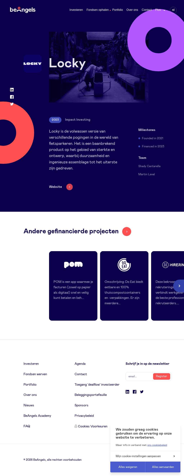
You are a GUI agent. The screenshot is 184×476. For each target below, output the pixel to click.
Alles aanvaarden (163, 467)
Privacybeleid (84, 415)
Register (161, 376)
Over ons (132, 9)
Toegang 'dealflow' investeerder (97, 384)
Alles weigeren (127, 467)
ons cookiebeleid (157, 445)
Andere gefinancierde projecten (71, 231)
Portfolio (117, 9)
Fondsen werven (35, 374)
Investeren (76, 9)
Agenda (80, 363)
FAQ (27, 426)
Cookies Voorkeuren (92, 426)
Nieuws (29, 405)
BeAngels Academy (37, 415)
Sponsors (81, 405)
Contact (147, 9)
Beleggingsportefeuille (91, 395)
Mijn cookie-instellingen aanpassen (145, 456)
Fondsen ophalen (97, 9)
